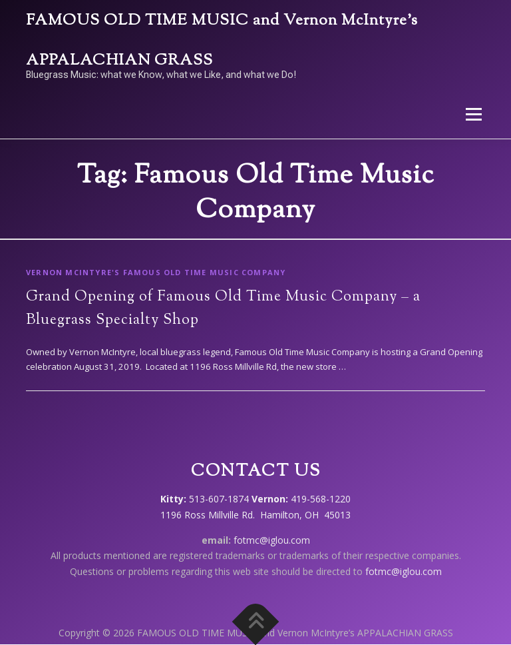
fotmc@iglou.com (272, 540)
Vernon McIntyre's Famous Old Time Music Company (155, 272)
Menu (473, 114)
